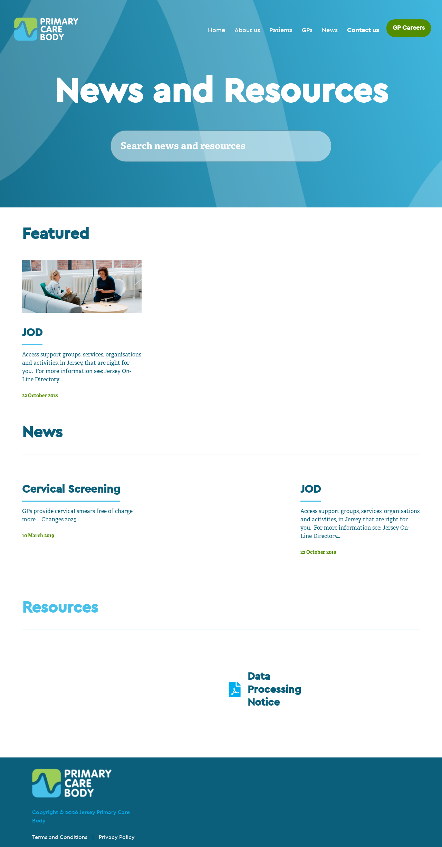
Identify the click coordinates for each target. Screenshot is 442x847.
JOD (32, 332)
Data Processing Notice (274, 689)
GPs (307, 30)
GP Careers (409, 27)
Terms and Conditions (59, 837)
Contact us (363, 30)
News (330, 30)
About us (247, 30)
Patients (280, 30)
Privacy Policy (117, 837)
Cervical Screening (71, 489)
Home (216, 30)
